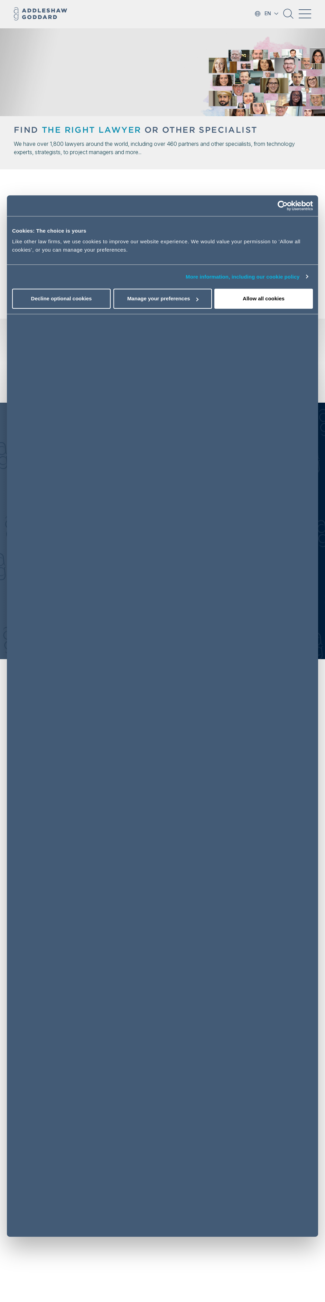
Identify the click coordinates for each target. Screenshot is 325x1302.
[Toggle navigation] (305, 14)
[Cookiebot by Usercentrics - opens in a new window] (282, 205)
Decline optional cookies (61, 298)
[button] (288, 16)
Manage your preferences (162, 298)
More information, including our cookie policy (243, 277)
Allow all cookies (264, 298)
